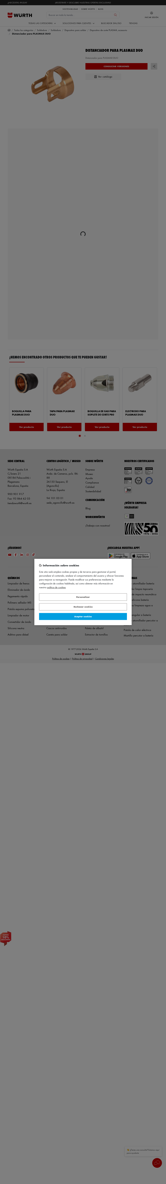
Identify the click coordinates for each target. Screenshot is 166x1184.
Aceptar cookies (83, 616)
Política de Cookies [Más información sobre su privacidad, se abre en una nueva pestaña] (56, 587)
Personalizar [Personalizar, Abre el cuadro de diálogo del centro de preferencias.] (83, 597)
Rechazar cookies (83, 606)
